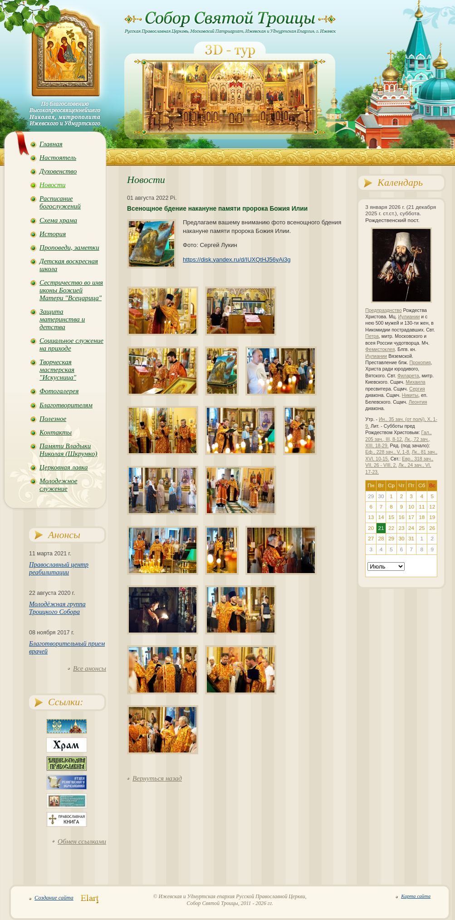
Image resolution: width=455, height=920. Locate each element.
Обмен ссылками (82, 841)
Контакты (55, 432)
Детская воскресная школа (68, 264)
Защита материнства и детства (62, 319)
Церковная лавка (63, 467)
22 (391, 528)
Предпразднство (383, 310)
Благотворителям (66, 405)
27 (371, 538)
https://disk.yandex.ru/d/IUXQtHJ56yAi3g (237, 259)
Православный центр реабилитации (58, 568)
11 (422, 507)
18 (422, 517)
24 (411, 528)
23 (401, 528)
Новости (52, 184)
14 (381, 517)
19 (432, 517)
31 (411, 538)
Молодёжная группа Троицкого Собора (57, 607)
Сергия (417, 388)
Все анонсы (89, 668)
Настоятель (57, 157)
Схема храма (58, 220)
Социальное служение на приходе (71, 344)
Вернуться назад (157, 778)
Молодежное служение (58, 484)
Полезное (52, 418)
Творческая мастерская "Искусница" (57, 369)
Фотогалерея (58, 391)
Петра (371, 336)
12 (432, 507)
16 (401, 517)
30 (401, 538)
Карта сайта (416, 896)
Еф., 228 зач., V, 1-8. (387, 452)
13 (371, 517)
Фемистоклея (380, 349)
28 (381, 538)
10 (411, 507)
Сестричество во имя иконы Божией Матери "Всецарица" (71, 290)
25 (422, 528)
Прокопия (420, 362)
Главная (51, 144)
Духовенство (58, 171)
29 (391, 538)
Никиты (410, 395)
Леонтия (418, 402)
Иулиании (409, 316)
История (52, 233)
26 (432, 528)
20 (371, 528)
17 (411, 517)
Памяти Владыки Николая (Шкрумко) (68, 449)
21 (381, 528)
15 (391, 517)
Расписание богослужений (60, 202)
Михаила (415, 382)
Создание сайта (53, 898)
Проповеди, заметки (69, 247)
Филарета (408, 375)
